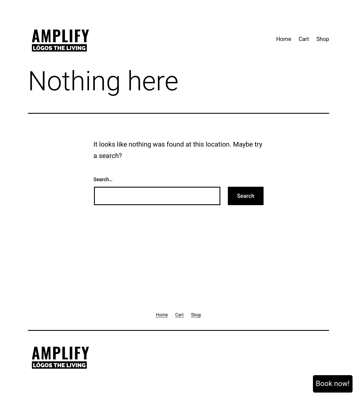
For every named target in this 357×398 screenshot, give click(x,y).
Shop (322, 39)
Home (283, 39)
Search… (103, 179)
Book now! (332, 383)
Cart (303, 39)
